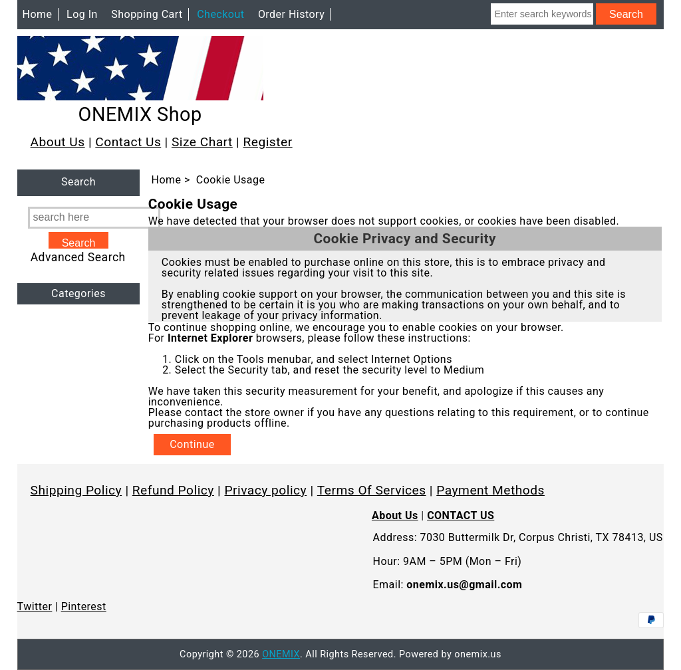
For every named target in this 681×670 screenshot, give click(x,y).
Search (78, 182)
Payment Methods (490, 490)
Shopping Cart (147, 14)
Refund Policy (173, 490)
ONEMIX (281, 654)
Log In (82, 14)
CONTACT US (460, 515)
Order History (291, 14)
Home (38, 14)
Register (267, 142)
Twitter (35, 606)
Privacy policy (266, 490)
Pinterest (83, 606)
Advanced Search (78, 257)
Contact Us (128, 142)
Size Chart (202, 142)
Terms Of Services (371, 490)
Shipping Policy (76, 490)
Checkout (220, 14)
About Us (58, 142)
